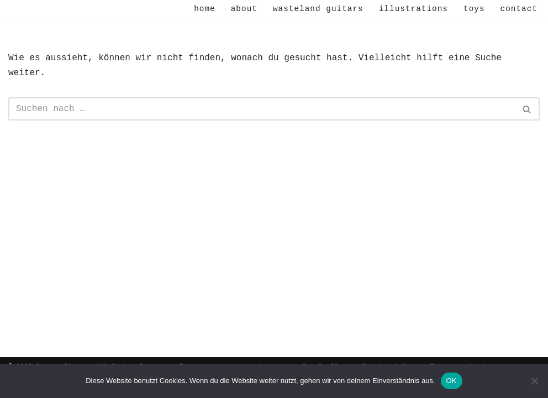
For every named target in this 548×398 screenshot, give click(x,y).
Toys (474, 8)
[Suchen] (261, 109)
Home (204, 8)
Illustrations (413, 8)
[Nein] (534, 380)
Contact (519, 8)
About (244, 8)
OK (451, 380)
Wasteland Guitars (318, 8)
